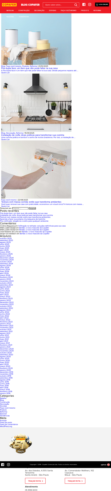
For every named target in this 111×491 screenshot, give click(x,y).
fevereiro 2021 (6, 345)
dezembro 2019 (6, 372)
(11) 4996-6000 (31, 490)
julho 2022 (4, 312)
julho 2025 (4, 244)
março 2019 (5, 390)
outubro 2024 (6, 262)
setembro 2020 (6, 355)
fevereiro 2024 (6, 277)
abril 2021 (4, 341)
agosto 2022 (5, 310)
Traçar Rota (34, 481)
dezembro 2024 (7, 258)
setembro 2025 (6, 240)
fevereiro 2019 (6, 391)
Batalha (10, 11)
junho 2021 (4, 337)
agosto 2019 (5, 380)
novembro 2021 (6, 328)
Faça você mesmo (68, 11)
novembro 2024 (7, 260)
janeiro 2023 (5, 300)
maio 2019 (4, 386)
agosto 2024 (5, 266)
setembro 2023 (6, 285)
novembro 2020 (7, 351)
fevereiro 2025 (6, 254)
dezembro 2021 (6, 326)
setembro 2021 (6, 331)
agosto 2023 (5, 287)
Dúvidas (52, 11)
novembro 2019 (6, 374)
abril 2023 (4, 295)
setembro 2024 (6, 264)
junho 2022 (5, 314)
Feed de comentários (9, 424)
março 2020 (5, 366)
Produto (85, 11)
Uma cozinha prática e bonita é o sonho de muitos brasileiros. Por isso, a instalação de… (38, 137)
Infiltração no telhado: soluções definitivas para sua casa (42, 226)
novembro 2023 (7, 281)
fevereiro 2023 (6, 298)
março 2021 (5, 343)
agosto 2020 (5, 357)
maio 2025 (4, 248)
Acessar (3, 421)
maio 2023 (4, 293)
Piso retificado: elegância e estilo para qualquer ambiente (24, 221)
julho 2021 (4, 335)
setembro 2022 (6, 308)
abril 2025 (4, 250)
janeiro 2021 (5, 347)
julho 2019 (4, 382)
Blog (3, 66)
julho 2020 (4, 359)
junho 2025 (5, 246)
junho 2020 (5, 360)
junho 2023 (5, 291)
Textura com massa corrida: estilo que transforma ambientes (31, 202)
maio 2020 (4, 362)
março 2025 (5, 252)
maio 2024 (4, 271)
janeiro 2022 (5, 324)
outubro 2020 (6, 353)
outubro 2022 (6, 306)
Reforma (97, 11)
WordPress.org (6, 426)
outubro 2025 (6, 238)
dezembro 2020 (7, 349)
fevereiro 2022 (6, 322)
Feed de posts (6, 422)
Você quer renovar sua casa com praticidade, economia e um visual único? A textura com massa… (42, 204)
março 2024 (5, 275)
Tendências (24, 17)
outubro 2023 (6, 283)
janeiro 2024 (5, 279)
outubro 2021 (5, 329)
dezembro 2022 (7, 302)
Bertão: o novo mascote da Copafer (34, 228)
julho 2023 (4, 289)
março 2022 (5, 320)
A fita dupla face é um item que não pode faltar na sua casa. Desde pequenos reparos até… (39, 71)
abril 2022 (4, 318)
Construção (24, 11)
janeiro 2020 (5, 370)
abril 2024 (4, 273)
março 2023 (5, 297)
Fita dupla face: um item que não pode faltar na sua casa (29, 68)
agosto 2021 (5, 333)
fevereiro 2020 (6, 368)
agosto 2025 (5, 242)
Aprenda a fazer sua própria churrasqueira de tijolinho (22, 219)
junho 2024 (5, 269)
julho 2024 (4, 268)
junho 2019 (4, 384)
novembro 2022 (7, 304)
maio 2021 (4, 339)
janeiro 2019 (5, 393)
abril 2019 (4, 388)
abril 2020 (4, 364)
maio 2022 (4, 316)
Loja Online (102, 4)
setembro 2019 (6, 378)
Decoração (39, 11)
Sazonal (10, 17)
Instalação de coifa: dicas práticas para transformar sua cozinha (32, 135)
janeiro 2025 (5, 256)
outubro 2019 (5, 376)
